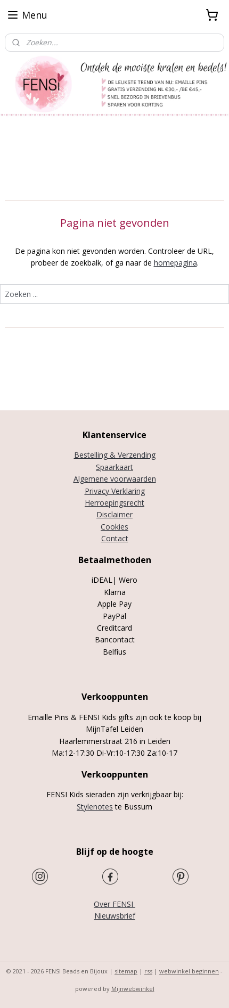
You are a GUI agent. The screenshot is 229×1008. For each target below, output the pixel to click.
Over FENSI (114, 904)
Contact (114, 538)
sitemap (125, 971)
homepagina (175, 263)
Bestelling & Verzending (115, 455)
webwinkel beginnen (189, 971)
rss (148, 971)
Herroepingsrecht (114, 503)
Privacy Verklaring (115, 491)
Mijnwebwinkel (132, 989)
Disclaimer (114, 514)
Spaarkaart (114, 467)
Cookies (114, 527)
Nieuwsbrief (114, 916)
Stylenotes (95, 807)
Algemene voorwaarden (114, 479)
